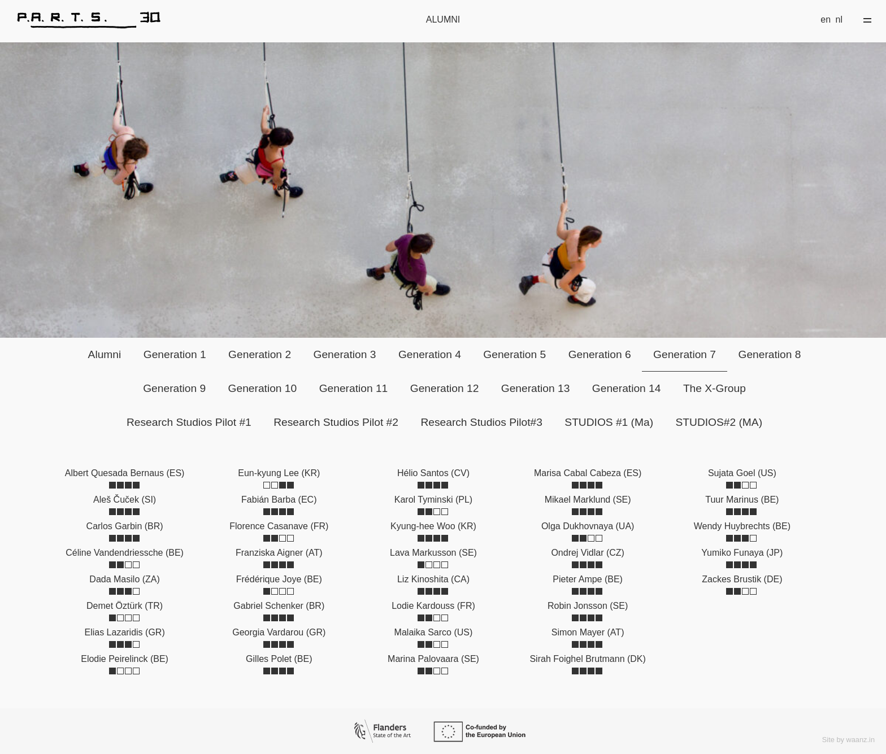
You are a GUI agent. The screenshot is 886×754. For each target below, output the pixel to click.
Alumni (104, 354)
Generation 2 (259, 354)
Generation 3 (345, 354)
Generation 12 (444, 388)
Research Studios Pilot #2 (335, 422)
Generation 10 (262, 388)
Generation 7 (684, 354)
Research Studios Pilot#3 (481, 422)
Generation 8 (769, 354)
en (825, 19)
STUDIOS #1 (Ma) (608, 422)
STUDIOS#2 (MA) (719, 422)
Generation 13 (535, 388)
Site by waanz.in (848, 739)
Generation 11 (353, 388)
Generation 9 (174, 388)
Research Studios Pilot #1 (189, 422)
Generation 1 (175, 354)
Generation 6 (599, 354)
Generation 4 (429, 354)
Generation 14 (626, 388)
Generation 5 (514, 354)
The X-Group (714, 388)
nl (839, 19)
